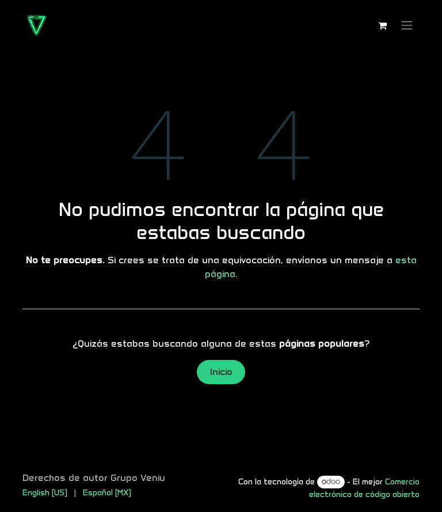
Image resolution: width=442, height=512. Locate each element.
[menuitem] (44, 492)
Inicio (221, 371)
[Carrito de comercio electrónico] (382, 25)
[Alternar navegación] (407, 26)
